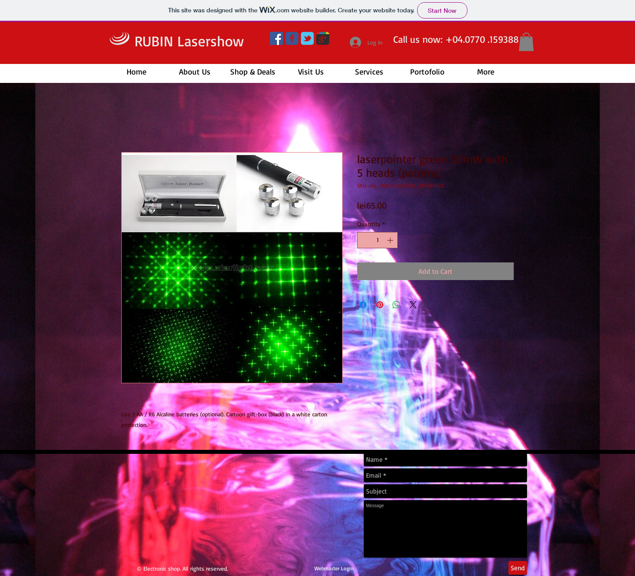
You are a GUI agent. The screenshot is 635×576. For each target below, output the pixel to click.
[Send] (517, 568)
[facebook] (292, 38)
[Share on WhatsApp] (396, 304)
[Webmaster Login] (334, 569)
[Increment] (390, 240)
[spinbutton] (377, 240)
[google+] (322, 38)
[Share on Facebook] (363, 304)
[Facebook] (276, 38)
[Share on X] (413, 304)
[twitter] (307, 38)
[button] (526, 42)
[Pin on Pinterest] (379, 304)
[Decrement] (364, 240)
